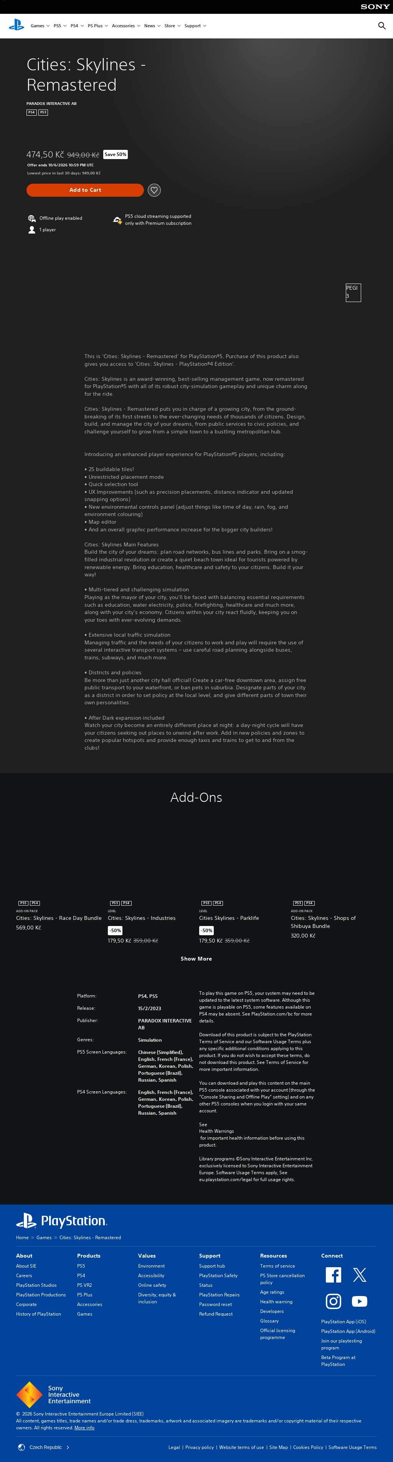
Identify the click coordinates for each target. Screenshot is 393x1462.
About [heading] (24, 1255)
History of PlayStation (38, 1314)
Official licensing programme (277, 1334)
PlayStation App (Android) (348, 1331)
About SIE (26, 1266)
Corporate (26, 1304)
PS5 (57, 26)
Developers (272, 1311)
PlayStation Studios (36, 1285)
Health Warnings (216, 1131)
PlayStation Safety (218, 1275)
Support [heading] (209, 1255)
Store (170, 26)
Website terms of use (241, 1447)
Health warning (276, 1301)
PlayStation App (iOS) (343, 1321)
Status (206, 1285)
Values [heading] (147, 1255)
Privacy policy (199, 1447)
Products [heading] (89, 1255)
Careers (24, 1275)
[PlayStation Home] (16, 26)
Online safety (152, 1285)
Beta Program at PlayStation (338, 1360)
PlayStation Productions (41, 1294)
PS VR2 (84, 1285)
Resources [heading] (273, 1255)
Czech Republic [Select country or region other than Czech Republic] (43, 1447)
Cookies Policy (308, 1447)
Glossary (269, 1321)
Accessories (123, 26)
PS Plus (95, 26)
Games (37, 26)
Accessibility (151, 1275)
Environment (151, 1266)
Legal (174, 1447)
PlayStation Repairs (219, 1294)
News (149, 26)
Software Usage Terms (353, 1447)
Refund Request (216, 1314)
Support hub (212, 1266)
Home (22, 1237)
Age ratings (272, 1292)
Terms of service (277, 1266)
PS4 (74, 26)
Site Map (278, 1447)
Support (193, 26)
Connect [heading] (332, 1255)
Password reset (215, 1304)
